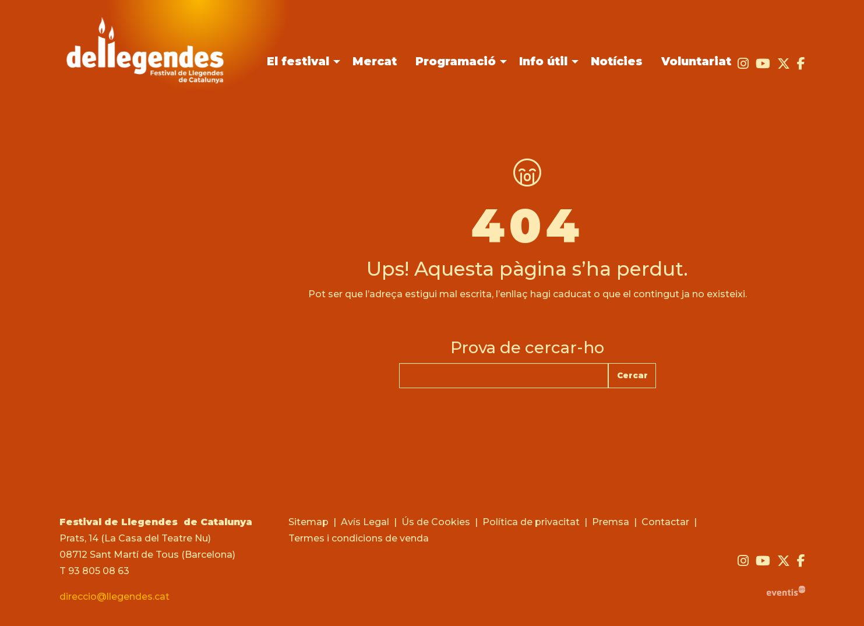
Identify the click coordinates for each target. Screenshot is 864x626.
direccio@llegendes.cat (114, 596)
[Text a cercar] (504, 375)
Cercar (632, 375)
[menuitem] (743, 64)
